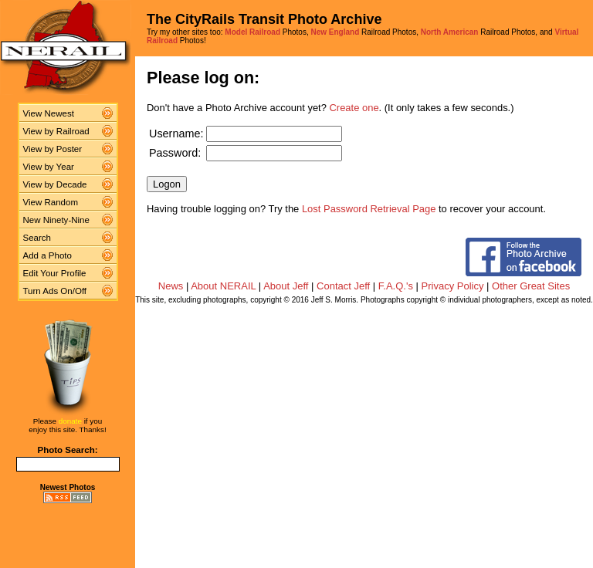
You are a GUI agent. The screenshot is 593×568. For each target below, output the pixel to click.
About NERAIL (223, 286)
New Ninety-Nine (56, 220)
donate (70, 421)
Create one (354, 107)
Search (37, 237)
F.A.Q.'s (395, 286)
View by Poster (53, 149)
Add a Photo (47, 255)
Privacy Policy (453, 286)
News (171, 286)
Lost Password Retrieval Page (369, 209)
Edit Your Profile (54, 273)
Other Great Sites (531, 286)
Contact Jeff (343, 286)
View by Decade (55, 184)
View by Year (48, 166)
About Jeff (285, 286)
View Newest (48, 113)
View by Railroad (56, 131)
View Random (50, 202)
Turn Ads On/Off (55, 291)
